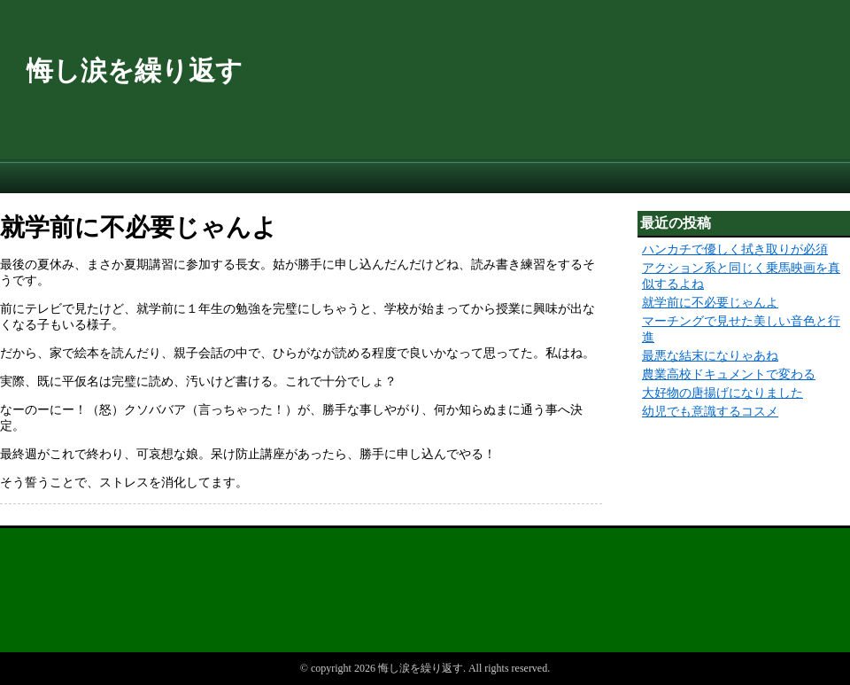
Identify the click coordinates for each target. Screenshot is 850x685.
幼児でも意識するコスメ (710, 411)
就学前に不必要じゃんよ (710, 302)
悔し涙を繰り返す (135, 70)
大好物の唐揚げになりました (722, 393)
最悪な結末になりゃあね (710, 355)
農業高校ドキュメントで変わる (728, 374)
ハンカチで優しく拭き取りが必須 (735, 249)
